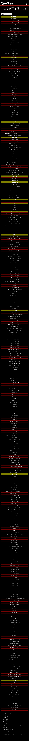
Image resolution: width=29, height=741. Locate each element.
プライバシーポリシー (9, 719)
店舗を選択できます (6, 14)
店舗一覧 (5, 717)
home (7, 2)
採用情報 (5, 727)
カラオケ (5, 715)
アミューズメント (7, 713)
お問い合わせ (7, 731)
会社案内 (5, 723)
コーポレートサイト (8, 721)
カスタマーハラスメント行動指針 (12, 725)
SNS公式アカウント (8, 729)
